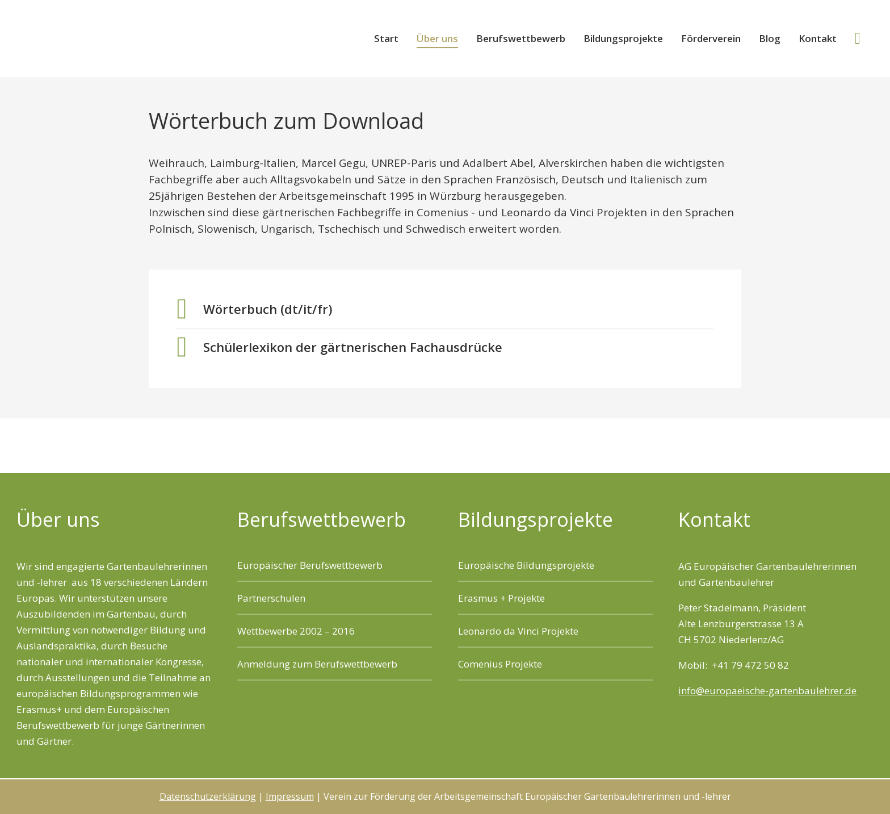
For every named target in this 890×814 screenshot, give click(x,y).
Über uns (437, 38)
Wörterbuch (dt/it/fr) (267, 309)
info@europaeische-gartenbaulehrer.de (767, 690)
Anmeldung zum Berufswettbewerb (317, 663)
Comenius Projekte (500, 663)
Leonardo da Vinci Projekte (518, 630)
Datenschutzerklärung (207, 796)
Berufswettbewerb (520, 38)
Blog (769, 38)
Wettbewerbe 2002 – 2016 (296, 630)
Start (386, 38)
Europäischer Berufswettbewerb (310, 565)
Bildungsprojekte (623, 38)
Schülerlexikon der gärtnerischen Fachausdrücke (352, 347)
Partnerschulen (271, 598)
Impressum (290, 796)
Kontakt (818, 38)
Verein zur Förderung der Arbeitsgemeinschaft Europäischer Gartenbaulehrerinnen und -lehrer (141, 38)
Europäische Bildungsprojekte (526, 565)
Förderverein (711, 38)
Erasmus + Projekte (501, 598)
